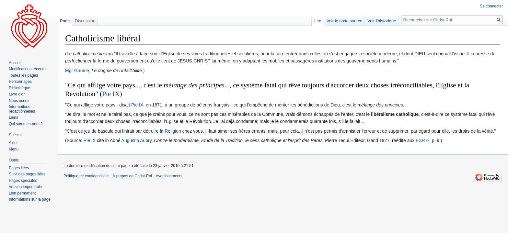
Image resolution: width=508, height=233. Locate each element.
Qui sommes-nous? (25, 124)
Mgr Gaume (77, 70)
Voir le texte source (345, 20)
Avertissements (169, 176)
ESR (420, 140)
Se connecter (491, 6)
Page (65, 20)
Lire (317, 20)
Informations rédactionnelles (22, 109)
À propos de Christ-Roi (132, 176)
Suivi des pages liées (27, 174)
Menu (13, 149)
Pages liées (19, 168)
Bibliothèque (19, 88)
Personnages (20, 81)
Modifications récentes (28, 69)
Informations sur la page (30, 199)
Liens (13, 117)
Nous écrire (19, 100)
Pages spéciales (23, 180)
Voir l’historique (381, 20)
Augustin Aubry (136, 140)
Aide (13, 142)
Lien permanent (22, 193)
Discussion (85, 20)
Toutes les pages (23, 75)
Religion (173, 131)
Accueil (15, 63)
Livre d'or (17, 94)
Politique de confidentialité (86, 176)
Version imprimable (25, 186)
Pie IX (111, 94)
